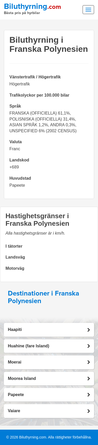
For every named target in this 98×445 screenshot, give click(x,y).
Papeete (17, 185)
